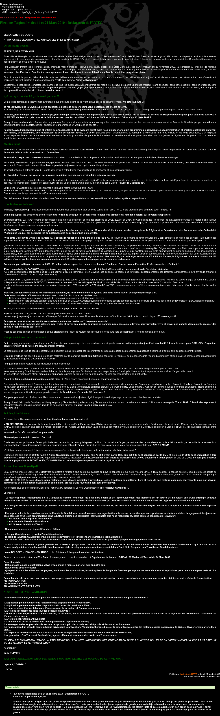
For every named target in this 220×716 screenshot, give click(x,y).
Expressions (33, 17)
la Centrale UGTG (188, 674)
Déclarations (49, 17)
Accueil (20, 17)
